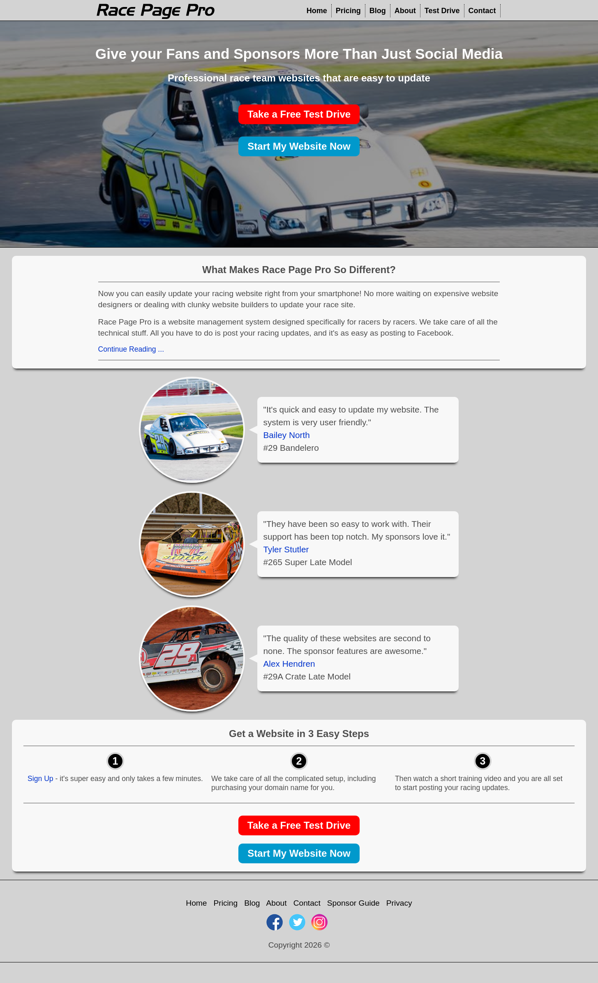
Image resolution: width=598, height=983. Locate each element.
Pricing (348, 11)
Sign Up (40, 778)
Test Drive (442, 11)
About (405, 11)
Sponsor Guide (353, 903)
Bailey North (286, 435)
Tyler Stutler (286, 549)
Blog (377, 11)
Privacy (399, 903)
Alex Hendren (289, 663)
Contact (482, 11)
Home (317, 11)
